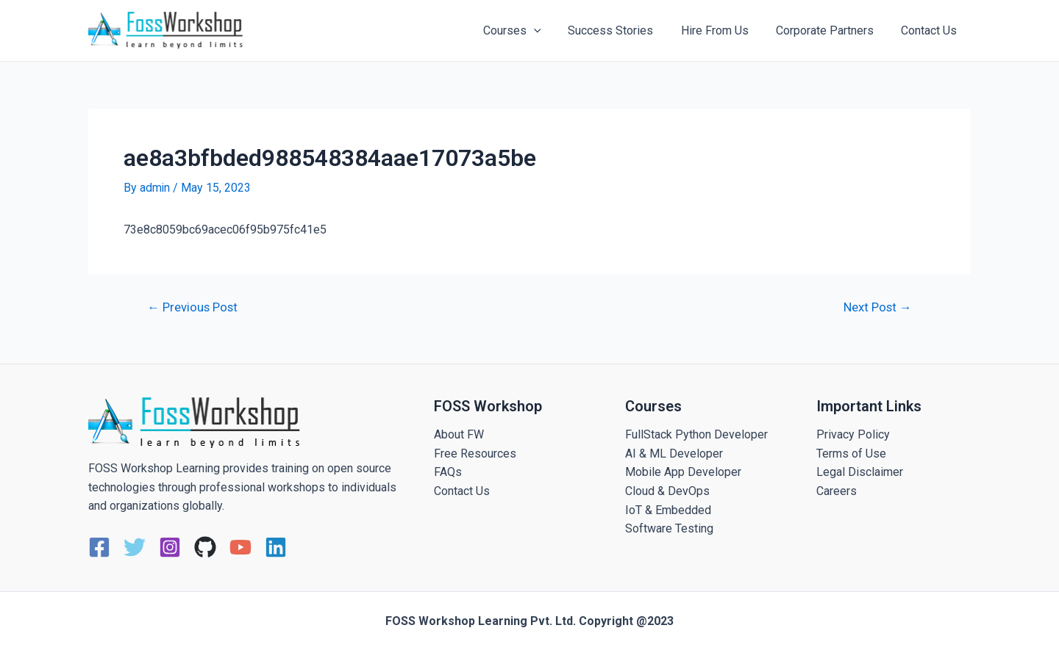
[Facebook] (99, 547)
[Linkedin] (276, 547)
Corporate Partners (831, 30)
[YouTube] (240, 547)
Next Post (876, 306)
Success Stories (624, 30)
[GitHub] (205, 547)
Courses (529, 30)
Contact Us (931, 30)
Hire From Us (724, 30)
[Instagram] (170, 547)
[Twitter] (135, 547)
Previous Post (194, 306)
